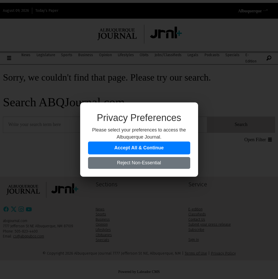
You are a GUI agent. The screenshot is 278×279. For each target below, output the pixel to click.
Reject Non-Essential (139, 162)
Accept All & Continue (138, 147)
